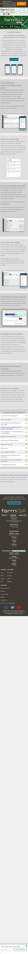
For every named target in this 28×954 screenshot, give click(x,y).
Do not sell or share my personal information (14, 612)
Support (3, 597)
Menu (24, 10)
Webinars (3, 591)
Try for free (14, 59)
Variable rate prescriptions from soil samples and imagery (11, 428)
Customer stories (5, 588)
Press (2, 581)
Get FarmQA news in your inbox (10, 946)
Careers (2, 578)
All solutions (10, 572)
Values (2, 575)
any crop (10, 444)
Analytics (9, 581)
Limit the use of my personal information (13, 610)
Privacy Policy (4, 600)
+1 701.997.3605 (14, 527)
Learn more (21, 3)
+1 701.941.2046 (14, 522)
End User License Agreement (8, 603)
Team (2, 572)
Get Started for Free (14, 503)
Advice (8, 578)
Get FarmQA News (20, 949)
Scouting (9, 575)
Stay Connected (4, 594)
